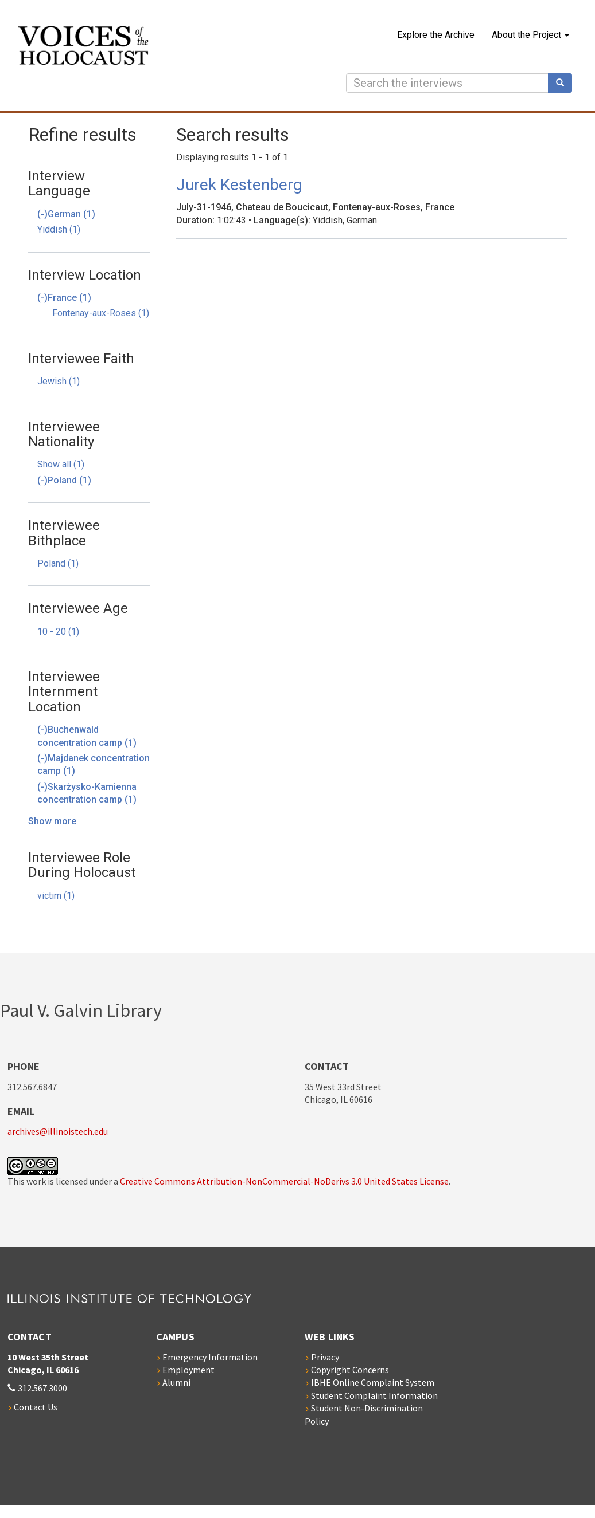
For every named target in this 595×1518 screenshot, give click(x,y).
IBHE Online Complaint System (372, 1382)
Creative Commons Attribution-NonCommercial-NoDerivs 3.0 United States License (284, 1181)
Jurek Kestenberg (239, 184)
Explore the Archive (436, 34)
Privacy (325, 1357)
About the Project (530, 34)
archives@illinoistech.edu (57, 1131)
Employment (188, 1369)
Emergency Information (210, 1357)
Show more (52, 821)
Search (564, 83)
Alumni (176, 1382)
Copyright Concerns (350, 1369)
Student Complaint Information (374, 1395)
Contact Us (35, 1407)
